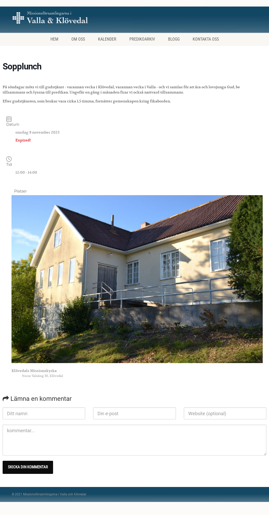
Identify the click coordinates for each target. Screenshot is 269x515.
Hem (54, 39)
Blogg (174, 39)
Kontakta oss (206, 39)
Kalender (107, 39)
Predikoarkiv (142, 39)
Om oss (78, 39)
